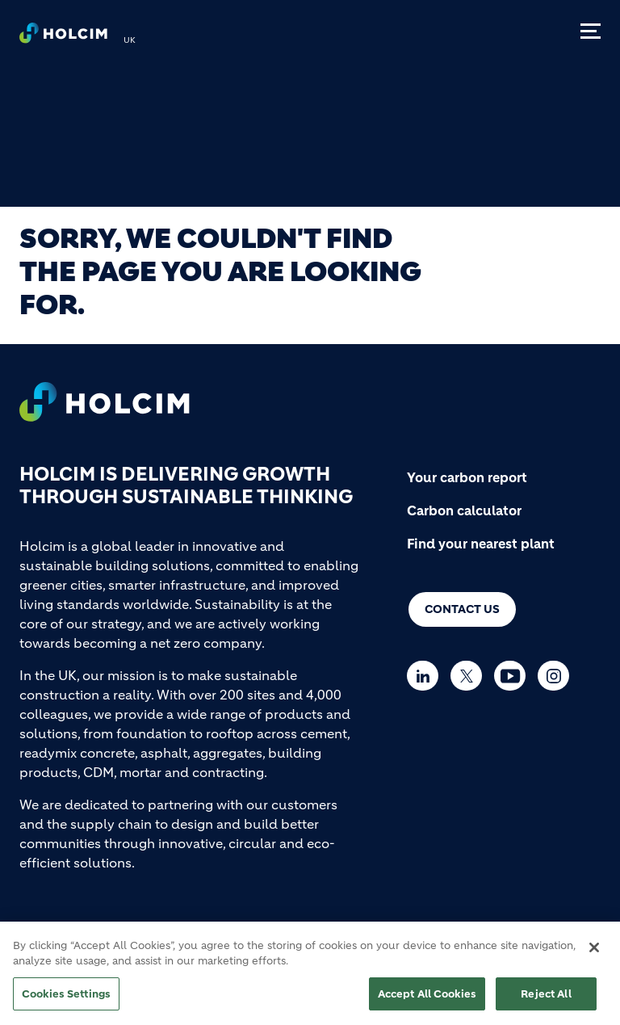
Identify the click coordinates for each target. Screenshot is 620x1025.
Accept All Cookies (427, 1000)
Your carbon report (467, 477)
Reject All (546, 1000)
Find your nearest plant (481, 544)
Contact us (462, 609)
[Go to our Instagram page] (557, 676)
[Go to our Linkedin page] (426, 676)
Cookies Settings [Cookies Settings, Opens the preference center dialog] (66, 1000)
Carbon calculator (464, 510)
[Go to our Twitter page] (470, 676)
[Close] (594, 954)
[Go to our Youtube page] (514, 676)
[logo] (63, 37)
